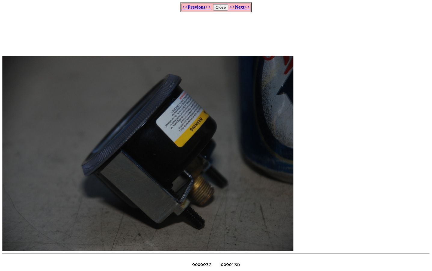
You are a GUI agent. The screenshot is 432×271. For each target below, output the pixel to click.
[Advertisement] (216, 31)
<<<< (196, 7)
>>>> (239, 7)
